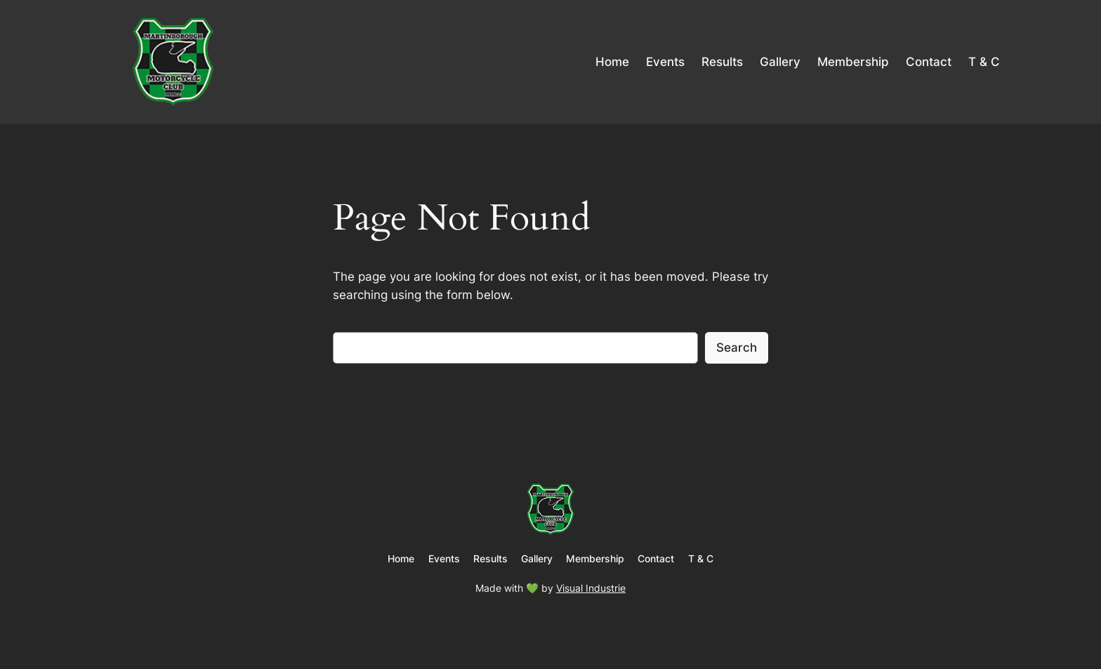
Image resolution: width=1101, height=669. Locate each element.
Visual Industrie (591, 588)
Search (736, 347)
